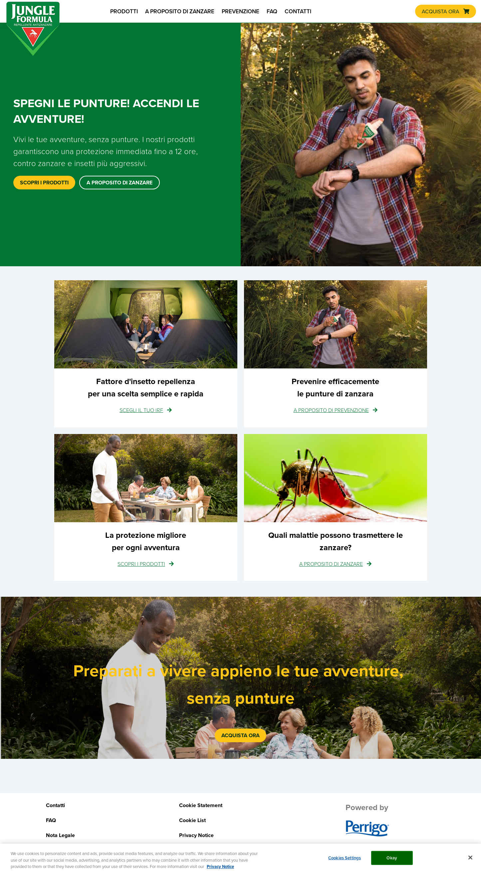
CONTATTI (298, 11)
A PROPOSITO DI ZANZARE (179, 11)
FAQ (272, 11)
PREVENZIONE (240, 11)
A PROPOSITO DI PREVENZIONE (331, 410)
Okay (391, 860)
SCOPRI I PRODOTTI (141, 563)
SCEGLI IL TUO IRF (141, 410)
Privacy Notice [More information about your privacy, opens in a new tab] (220, 869)
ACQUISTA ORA (440, 11)
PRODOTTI (124, 11)
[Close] (470, 859)
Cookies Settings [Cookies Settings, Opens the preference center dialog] (344, 860)
